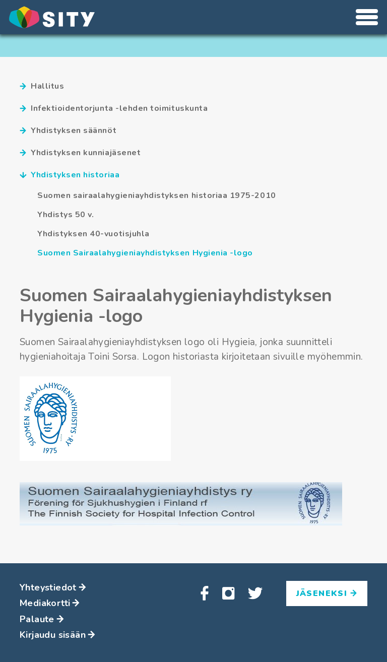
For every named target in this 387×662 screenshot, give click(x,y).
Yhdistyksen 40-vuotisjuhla (93, 233)
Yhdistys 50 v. (65, 214)
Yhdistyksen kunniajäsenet (80, 153)
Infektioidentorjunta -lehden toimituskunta (114, 108)
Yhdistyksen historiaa (69, 175)
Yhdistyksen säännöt (68, 130)
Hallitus (42, 86)
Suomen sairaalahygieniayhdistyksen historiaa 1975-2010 (156, 195)
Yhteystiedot (53, 587)
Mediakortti (50, 603)
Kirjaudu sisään (57, 635)
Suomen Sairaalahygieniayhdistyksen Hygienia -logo (145, 252)
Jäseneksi (326, 593)
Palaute (42, 619)
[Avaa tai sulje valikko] (367, 17)
